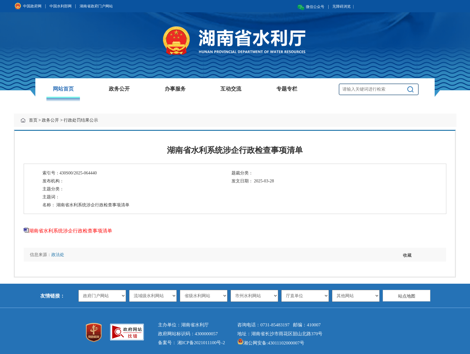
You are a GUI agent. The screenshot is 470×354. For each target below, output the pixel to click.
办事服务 (175, 89)
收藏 (407, 255)
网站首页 (63, 89)
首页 (33, 120)
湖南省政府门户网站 (96, 6)
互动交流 (230, 89)
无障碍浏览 (343, 6)
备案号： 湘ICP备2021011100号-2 (191, 342)
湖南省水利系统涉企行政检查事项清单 (70, 230)
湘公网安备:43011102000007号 (270, 342)
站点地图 (406, 296)
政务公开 (119, 89)
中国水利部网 (60, 6)
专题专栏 (286, 89)
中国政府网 (32, 6)
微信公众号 (315, 7)
